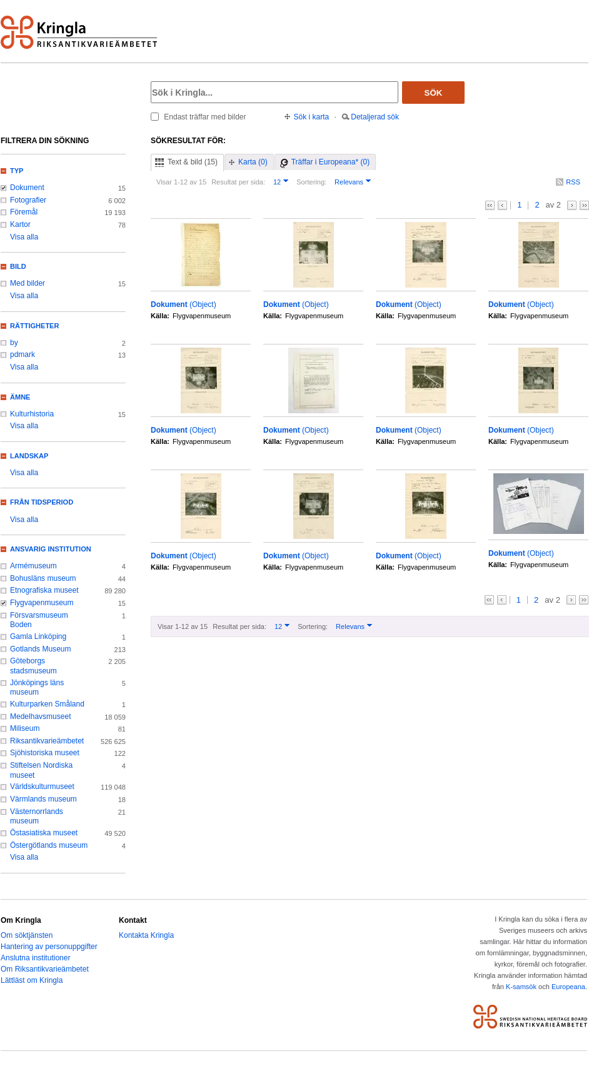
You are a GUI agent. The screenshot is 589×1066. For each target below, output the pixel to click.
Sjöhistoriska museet (44, 752)
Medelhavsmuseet (40, 716)
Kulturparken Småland (47, 704)
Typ (16, 170)
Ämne (20, 397)
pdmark (22, 354)
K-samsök (521, 986)
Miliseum (24, 728)
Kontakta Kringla (146, 935)
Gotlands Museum (40, 649)
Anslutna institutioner (35, 957)
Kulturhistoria (32, 414)
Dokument (27, 187)
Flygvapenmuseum (42, 602)
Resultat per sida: (238, 182)
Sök (434, 93)
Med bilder (27, 283)
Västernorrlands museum (36, 816)
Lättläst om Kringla (32, 980)
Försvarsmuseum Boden (39, 620)
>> (584, 205)
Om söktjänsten (27, 935)
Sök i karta (312, 117)
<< (490, 205)
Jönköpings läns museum (37, 687)
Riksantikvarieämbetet (47, 741)
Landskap (29, 456)
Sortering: (311, 182)
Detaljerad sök (375, 117)
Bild (18, 266)
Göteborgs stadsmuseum (33, 665)
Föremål (24, 212)
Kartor (20, 224)
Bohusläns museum (43, 578)
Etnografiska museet (44, 590)
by (14, 342)
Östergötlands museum (49, 845)
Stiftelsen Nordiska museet (41, 770)
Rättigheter (34, 325)
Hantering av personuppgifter (49, 946)
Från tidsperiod (41, 502)
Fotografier (28, 200)
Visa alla (24, 237)
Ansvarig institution (50, 549)
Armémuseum (33, 565)
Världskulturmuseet (42, 786)
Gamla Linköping (38, 636)
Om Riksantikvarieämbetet (45, 969)
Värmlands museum (43, 799)
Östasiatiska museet (44, 832)
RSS (573, 182)
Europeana (568, 986)
